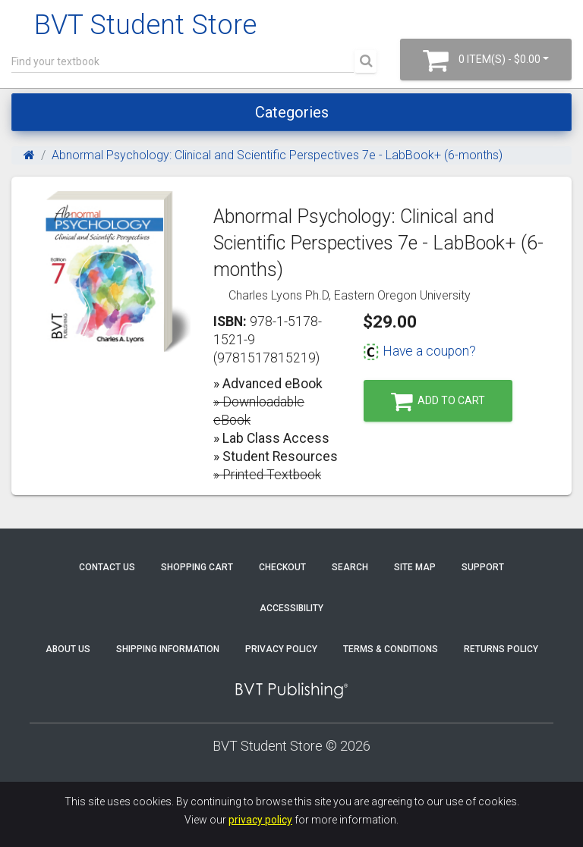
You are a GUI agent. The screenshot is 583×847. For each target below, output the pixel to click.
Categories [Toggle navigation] (292, 112)
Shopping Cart (197, 567)
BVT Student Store (145, 25)
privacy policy (260, 820)
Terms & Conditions (390, 649)
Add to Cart (438, 401)
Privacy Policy (281, 649)
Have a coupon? (419, 351)
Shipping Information (167, 649)
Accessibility (291, 608)
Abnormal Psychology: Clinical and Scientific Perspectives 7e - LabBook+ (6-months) (277, 155)
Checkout (282, 567)
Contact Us (107, 567)
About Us (68, 649)
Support (483, 567)
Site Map (415, 567)
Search (350, 567)
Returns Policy (501, 649)
